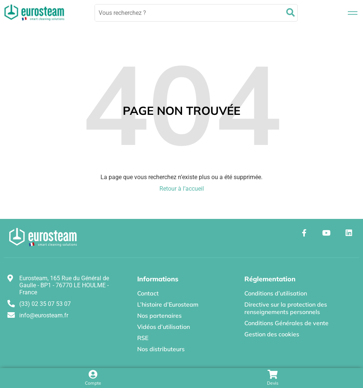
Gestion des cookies (271, 334)
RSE (142, 338)
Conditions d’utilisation (275, 293)
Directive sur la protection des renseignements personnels (285, 308)
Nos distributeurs (161, 349)
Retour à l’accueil (181, 188)
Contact (148, 293)
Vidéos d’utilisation (163, 326)
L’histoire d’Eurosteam (167, 304)
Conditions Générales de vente (286, 323)
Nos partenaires (159, 315)
